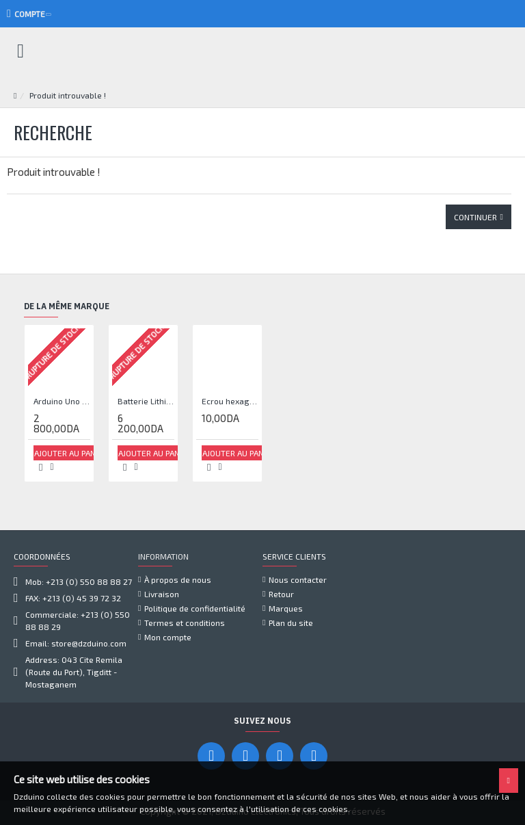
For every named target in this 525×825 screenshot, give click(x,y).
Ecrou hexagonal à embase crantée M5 (230, 401)
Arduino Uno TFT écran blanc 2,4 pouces (61, 401)
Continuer (475, 217)
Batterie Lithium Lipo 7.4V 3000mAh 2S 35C (146, 401)
